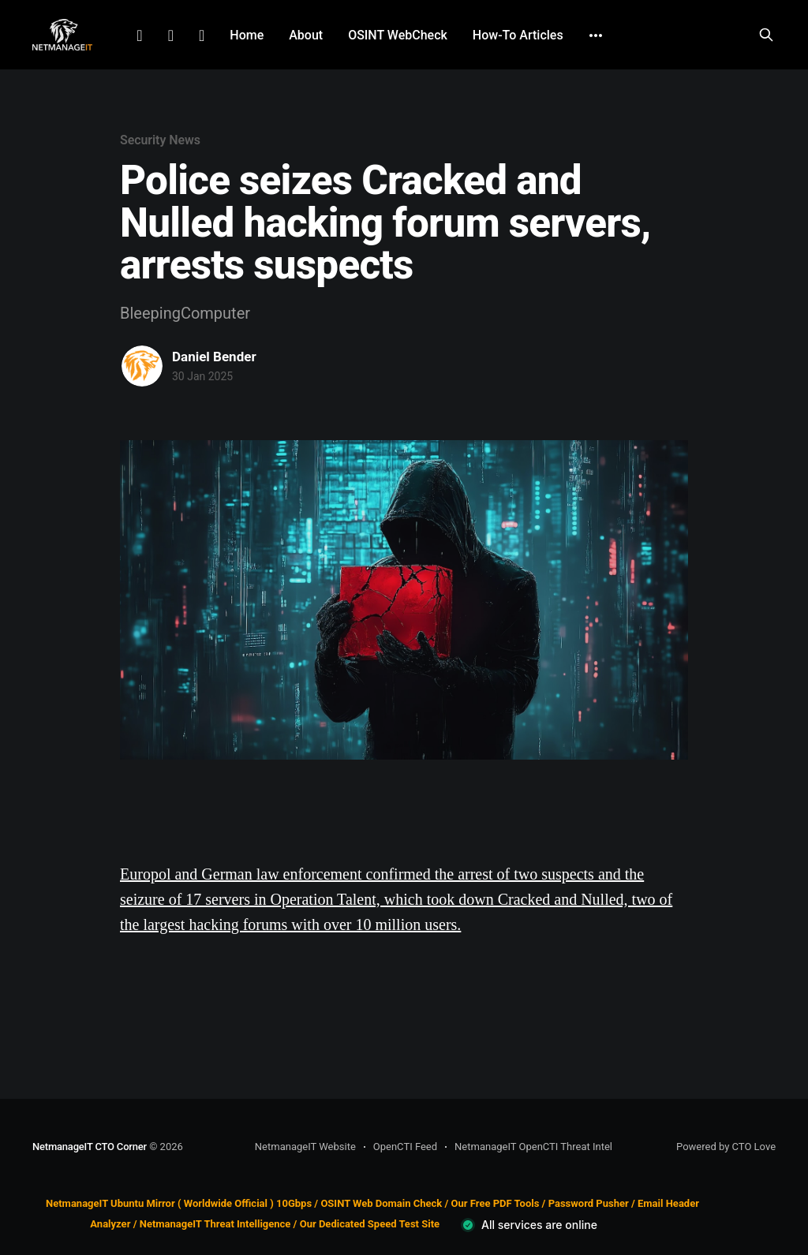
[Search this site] (766, 34)
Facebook (171, 35)
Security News (160, 140)
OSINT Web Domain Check (381, 1203)
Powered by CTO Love (726, 1146)
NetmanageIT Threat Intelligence (215, 1225)
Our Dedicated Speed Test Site (370, 1225)
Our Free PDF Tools (495, 1203)
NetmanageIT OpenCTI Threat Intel (533, 1146)
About (306, 35)
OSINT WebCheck (397, 35)
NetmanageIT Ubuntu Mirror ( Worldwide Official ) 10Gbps (179, 1203)
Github (201, 35)
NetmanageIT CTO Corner (89, 1146)
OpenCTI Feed (405, 1146)
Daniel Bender (214, 356)
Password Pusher (588, 1203)
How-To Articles (518, 35)
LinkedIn (139, 35)
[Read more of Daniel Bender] (142, 366)
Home (247, 35)
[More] (596, 35)
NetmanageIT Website (305, 1146)
